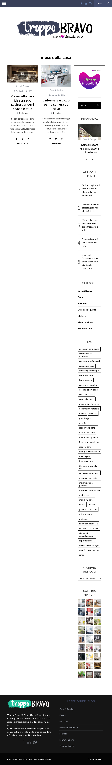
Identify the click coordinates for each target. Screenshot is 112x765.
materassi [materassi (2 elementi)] (84, 495)
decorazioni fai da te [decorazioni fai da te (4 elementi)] (89, 403)
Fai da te (82, 303)
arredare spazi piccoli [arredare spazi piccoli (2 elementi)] (89, 361)
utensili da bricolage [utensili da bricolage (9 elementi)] (88, 545)
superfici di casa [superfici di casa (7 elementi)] (87, 540)
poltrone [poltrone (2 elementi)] (83, 518)
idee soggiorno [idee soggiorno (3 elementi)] (86, 461)
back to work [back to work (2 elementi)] (85, 380)
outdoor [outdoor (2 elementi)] (92, 504)
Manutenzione (85, 322)
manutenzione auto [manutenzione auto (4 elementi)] (88, 478)
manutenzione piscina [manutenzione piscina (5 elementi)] (89, 490)
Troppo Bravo (85, 328)
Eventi (81, 297)
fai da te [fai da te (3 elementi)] (93, 413)
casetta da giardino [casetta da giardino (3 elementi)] (88, 385)
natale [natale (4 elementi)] (82, 504)
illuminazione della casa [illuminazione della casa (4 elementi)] (88, 467)
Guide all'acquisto (87, 309)
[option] (89, 140)
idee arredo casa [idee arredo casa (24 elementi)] (87, 432)
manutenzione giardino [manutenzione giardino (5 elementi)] (86, 484)
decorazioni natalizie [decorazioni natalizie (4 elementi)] (89, 408)
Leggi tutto (22, 143)
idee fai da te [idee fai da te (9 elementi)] (85, 446)
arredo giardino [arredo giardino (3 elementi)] (86, 365)
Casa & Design (22, 86)
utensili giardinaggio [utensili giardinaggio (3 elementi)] (89, 550)
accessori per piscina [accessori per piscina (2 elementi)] (89, 348)
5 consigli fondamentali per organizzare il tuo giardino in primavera (90, 262)
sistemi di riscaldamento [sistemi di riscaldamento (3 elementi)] (86, 534)
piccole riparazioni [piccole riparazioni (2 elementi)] (88, 509)
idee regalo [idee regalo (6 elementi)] (84, 456)
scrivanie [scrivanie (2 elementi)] (94, 528)
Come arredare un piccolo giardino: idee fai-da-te (90, 207)
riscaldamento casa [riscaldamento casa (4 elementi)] (88, 523)
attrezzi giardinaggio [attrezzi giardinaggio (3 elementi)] (89, 370)
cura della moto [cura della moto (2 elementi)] (86, 399)
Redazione (23, 113)
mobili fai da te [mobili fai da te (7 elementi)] (86, 499)
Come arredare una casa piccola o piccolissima (89, 148)
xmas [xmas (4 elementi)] (81, 554)
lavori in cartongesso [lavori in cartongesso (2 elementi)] (89, 473)
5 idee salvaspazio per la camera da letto (56, 104)
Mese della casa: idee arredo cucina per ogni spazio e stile (22, 102)
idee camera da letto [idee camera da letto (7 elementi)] (89, 442)
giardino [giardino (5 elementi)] (83, 423)
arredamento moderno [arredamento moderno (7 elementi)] (85, 354)
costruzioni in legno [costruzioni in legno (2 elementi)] (88, 389)
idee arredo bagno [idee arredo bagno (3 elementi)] (88, 427)
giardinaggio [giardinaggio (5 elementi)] (85, 418)
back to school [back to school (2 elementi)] (86, 375)
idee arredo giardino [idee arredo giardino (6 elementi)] (88, 437)
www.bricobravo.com (40, 759)
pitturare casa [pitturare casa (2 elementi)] (85, 514)
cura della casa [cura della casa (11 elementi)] (86, 394)
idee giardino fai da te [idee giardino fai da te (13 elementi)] (89, 451)
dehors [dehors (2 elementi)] (82, 413)
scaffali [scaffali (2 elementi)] (82, 528)
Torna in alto (96, 759)
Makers (82, 316)
